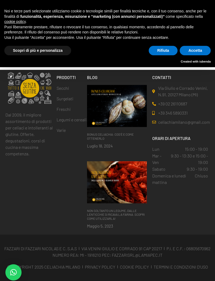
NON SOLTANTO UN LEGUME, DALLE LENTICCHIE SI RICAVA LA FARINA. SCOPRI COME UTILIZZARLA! (116, 214)
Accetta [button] (195, 50)
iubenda (205, 61)
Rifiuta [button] (163, 50)
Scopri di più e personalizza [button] (38, 50)
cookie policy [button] (15, 21)
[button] (13, 272)
